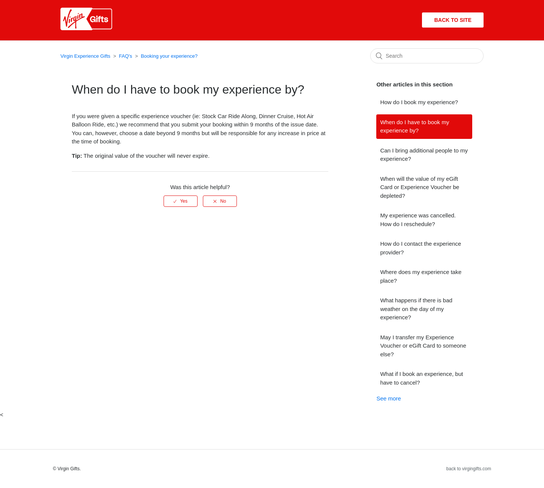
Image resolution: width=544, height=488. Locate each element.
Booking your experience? (169, 56)
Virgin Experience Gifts (85, 56)
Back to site (452, 20)
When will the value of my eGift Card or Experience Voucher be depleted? (419, 187)
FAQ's (125, 56)
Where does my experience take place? (420, 276)
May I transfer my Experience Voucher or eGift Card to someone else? (423, 345)
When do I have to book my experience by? (414, 126)
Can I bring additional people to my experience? (424, 154)
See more (388, 398)
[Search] (427, 55)
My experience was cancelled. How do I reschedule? (418, 219)
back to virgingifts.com (468, 468)
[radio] (181, 201)
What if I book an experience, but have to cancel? (421, 378)
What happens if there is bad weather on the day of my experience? (416, 308)
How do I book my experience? (419, 102)
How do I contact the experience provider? (420, 248)
